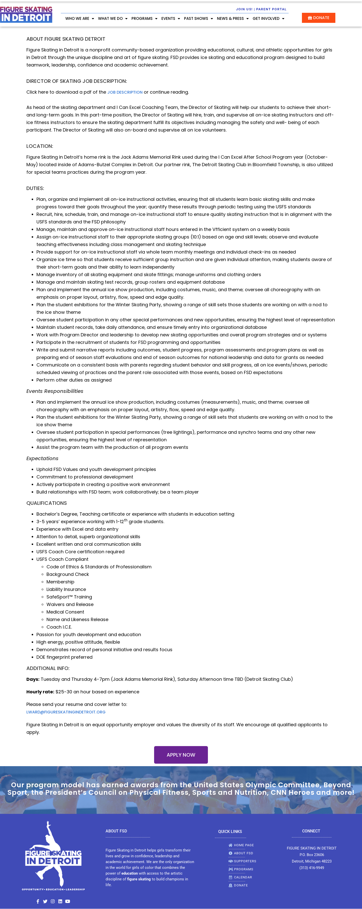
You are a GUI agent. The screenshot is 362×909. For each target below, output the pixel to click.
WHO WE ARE (79, 18)
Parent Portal (271, 9)
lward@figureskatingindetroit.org (66, 712)
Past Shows (198, 18)
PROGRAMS (144, 18)
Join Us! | (245, 9)
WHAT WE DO (112, 18)
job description (125, 92)
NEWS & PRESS (233, 18)
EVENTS (170, 18)
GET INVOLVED (268, 18)
